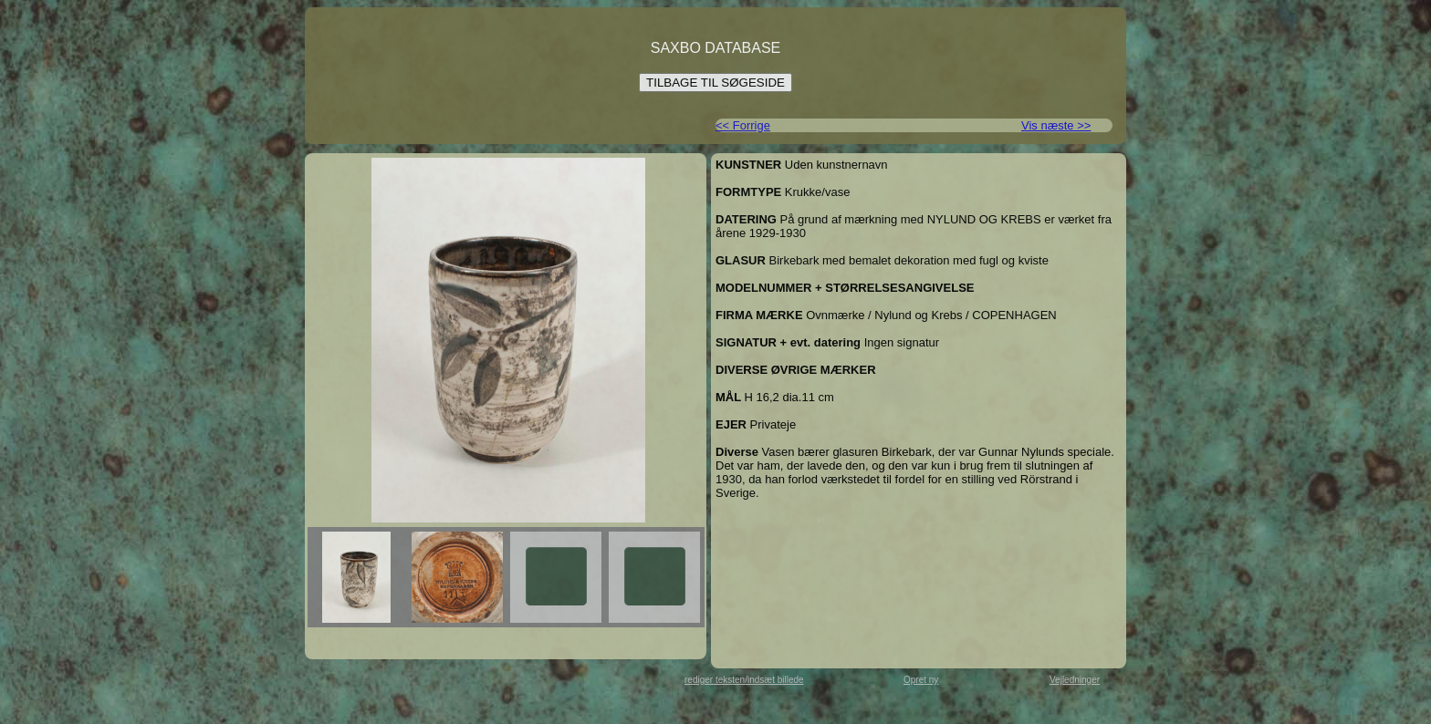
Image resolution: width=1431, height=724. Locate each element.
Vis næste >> (1056, 125)
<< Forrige (743, 125)
